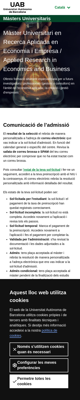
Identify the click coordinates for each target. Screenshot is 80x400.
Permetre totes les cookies (31, 381)
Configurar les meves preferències (34, 365)
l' (41, 169)
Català (66, 7)
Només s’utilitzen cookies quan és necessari (38, 349)
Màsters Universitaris (27, 18)
